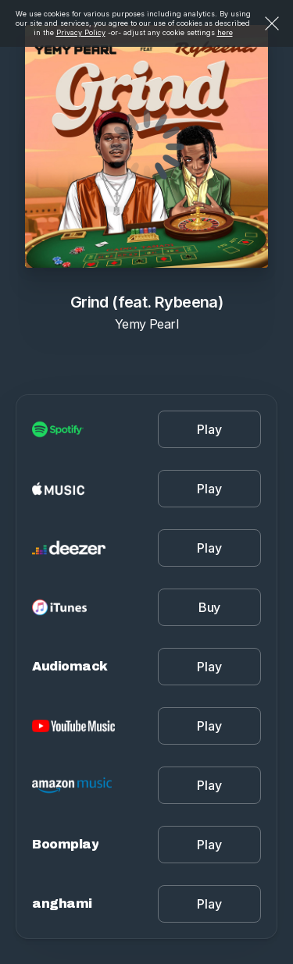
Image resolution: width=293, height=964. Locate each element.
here (225, 32)
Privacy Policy (80, 32)
